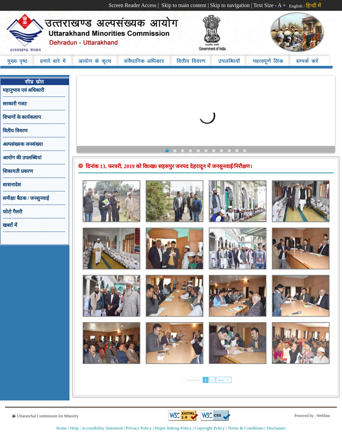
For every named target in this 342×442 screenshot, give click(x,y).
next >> (223, 380)
